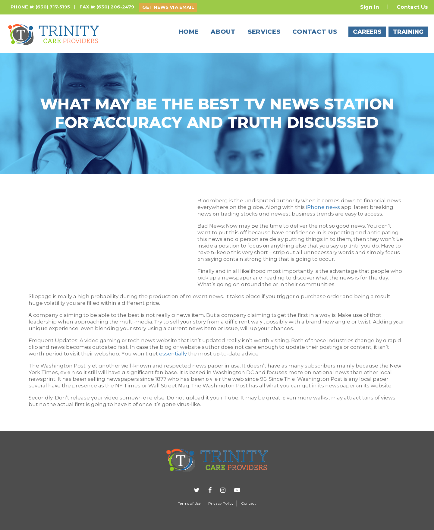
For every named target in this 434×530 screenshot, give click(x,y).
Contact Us (412, 7)
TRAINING (408, 31)
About (223, 31)
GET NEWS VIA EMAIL (168, 7)
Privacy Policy (221, 503)
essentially (173, 354)
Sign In (369, 7)
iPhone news (323, 207)
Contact (248, 503)
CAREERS (367, 31)
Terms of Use (189, 503)
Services (264, 31)
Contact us (314, 31)
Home (189, 31)
